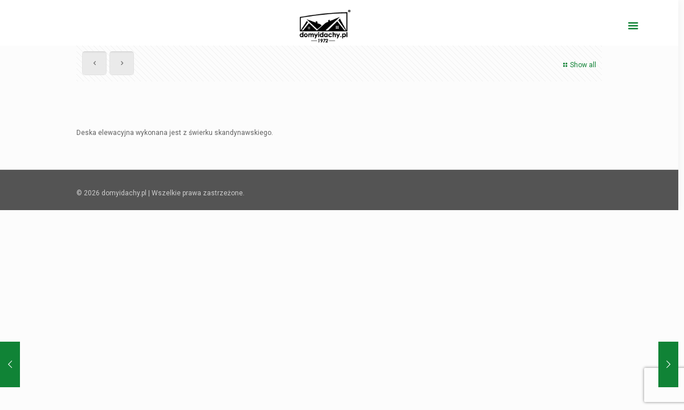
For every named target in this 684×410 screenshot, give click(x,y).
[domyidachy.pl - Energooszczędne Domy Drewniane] (325, 25)
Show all (578, 65)
